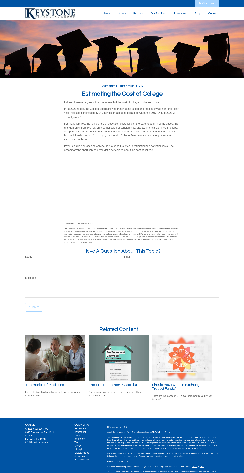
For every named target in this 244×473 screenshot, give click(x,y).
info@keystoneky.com (36, 442)
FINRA (194, 467)
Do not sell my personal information (168, 456)
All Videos (79, 456)
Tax (76, 442)
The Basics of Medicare (44, 385)
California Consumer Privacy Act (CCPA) (190, 453)
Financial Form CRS (119, 427)
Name (28, 256)
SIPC (202, 467)
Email (127, 256)
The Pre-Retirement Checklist (113, 385)
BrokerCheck (164, 432)
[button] (108, 13)
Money (77, 445)
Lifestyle (78, 449)
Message (30, 277)
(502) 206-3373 (40, 428)
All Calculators (81, 459)
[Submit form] (33, 307)
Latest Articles (81, 452)
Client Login (206, 3)
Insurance (79, 438)
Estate (77, 435)
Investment (80, 432)
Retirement (80, 428)
